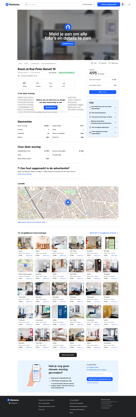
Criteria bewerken (92, 383)
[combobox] (52, 4)
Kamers (26, 63)
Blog (71, 412)
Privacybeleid (74, 400)
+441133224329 (105, 408)
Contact (103, 92)
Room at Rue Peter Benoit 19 (49, 63)
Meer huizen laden (68, 355)
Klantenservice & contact (47, 406)
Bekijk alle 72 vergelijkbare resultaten (104, 233)
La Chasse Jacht (35, 63)
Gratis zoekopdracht (108, 4)
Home (20, 63)
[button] (74, 72)
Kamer (46, 126)
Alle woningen (88, 4)
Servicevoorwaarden (76, 403)
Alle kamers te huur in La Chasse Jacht (32, 222)
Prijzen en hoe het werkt (46, 400)
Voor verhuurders (44, 403)
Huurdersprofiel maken (77, 409)
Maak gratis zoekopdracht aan (99, 379)
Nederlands (14, 403)
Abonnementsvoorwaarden (78, 406)
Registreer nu (68, 43)
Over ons (41, 409)
